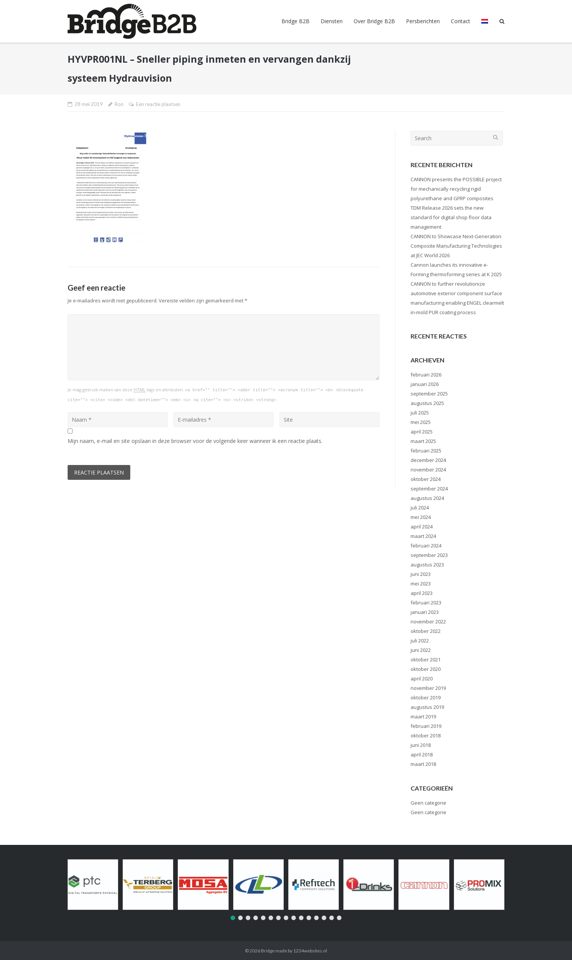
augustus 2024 (427, 498)
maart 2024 (423, 536)
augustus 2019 (427, 707)
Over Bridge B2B (374, 21)
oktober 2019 (426, 697)
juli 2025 (420, 412)
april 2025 (422, 431)
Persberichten (423, 21)
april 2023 (422, 593)
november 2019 (428, 688)
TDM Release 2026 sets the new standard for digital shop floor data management (451, 217)
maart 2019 (423, 716)
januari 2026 (425, 384)
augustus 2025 (427, 403)
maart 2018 (423, 764)
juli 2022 (420, 640)
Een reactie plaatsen (158, 104)
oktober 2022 (426, 631)
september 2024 (429, 488)
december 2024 (428, 460)
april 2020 (422, 678)
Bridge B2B (295, 21)
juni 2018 (421, 745)
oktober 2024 (426, 479)
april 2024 (422, 526)
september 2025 (429, 393)
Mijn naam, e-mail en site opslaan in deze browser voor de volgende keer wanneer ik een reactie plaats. (195, 440)
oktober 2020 (426, 669)
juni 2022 (421, 650)
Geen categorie (428, 802)
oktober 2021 (426, 659)
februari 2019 (426, 726)
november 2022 (428, 621)
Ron (119, 104)
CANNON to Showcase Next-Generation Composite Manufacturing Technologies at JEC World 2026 (456, 246)
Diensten (332, 21)
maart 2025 (423, 441)
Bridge (268, 951)
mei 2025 (421, 422)
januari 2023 (425, 612)
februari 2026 (426, 374)
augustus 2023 (427, 564)
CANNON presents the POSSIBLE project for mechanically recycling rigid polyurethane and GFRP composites (456, 189)
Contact (460, 21)
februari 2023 (426, 602)
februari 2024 (426, 545)
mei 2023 (421, 583)
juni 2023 (421, 574)
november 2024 (428, 469)
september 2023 (429, 555)
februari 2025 (426, 450)
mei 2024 (421, 517)
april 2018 (422, 754)
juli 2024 (420, 507)
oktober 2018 (426, 735)
